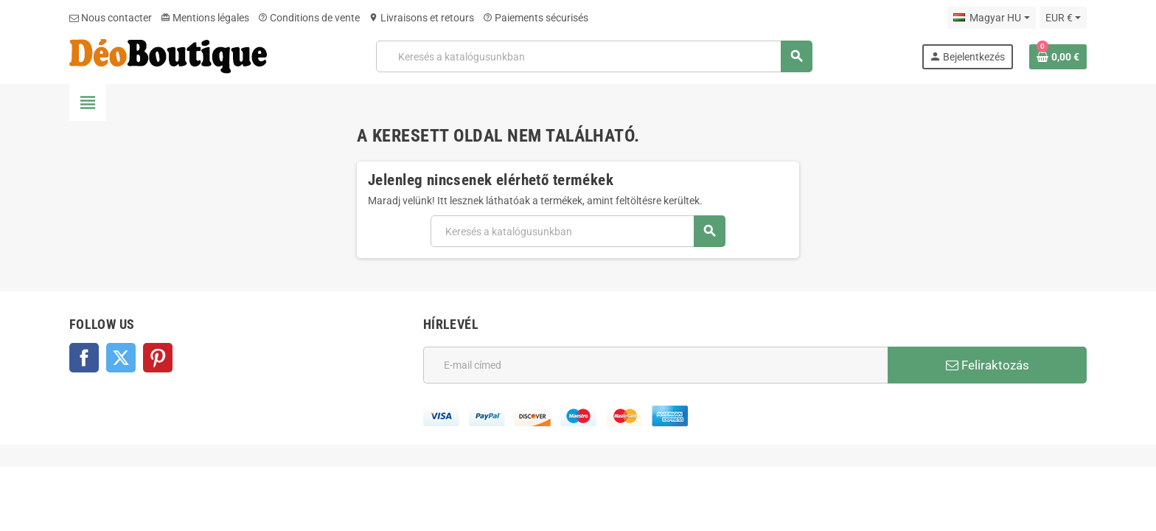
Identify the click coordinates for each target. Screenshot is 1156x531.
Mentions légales (205, 18)
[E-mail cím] (655, 365)
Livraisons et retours (421, 18)
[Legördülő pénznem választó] (1063, 18)
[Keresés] (594, 56)
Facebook (84, 357)
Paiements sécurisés (535, 18)
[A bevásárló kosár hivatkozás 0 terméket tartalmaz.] (1058, 56)
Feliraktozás (987, 365)
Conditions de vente (309, 18)
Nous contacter (110, 18)
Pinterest (158, 357)
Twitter (121, 357)
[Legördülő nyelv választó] (991, 18)
